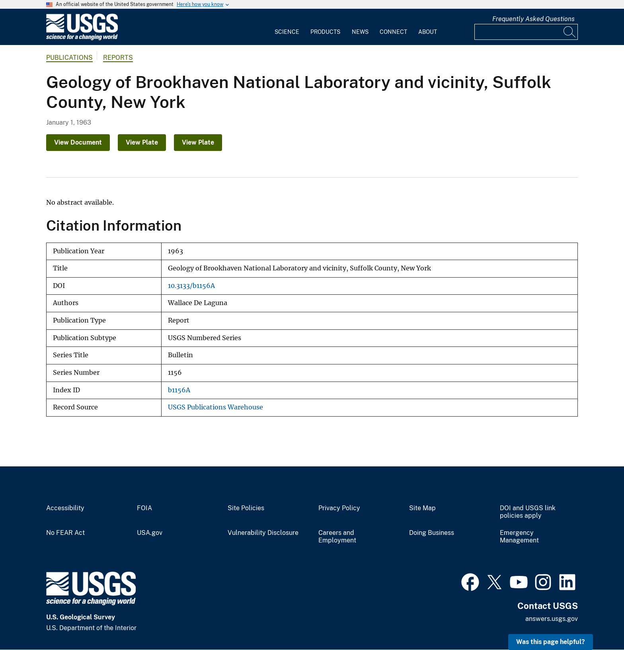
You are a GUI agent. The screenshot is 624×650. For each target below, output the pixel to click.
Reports (118, 57)
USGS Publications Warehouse (215, 407)
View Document (78, 142)
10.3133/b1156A (191, 286)
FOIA (144, 508)
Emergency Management (519, 536)
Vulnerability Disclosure (263, 532)
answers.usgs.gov (551, 619)
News (360, 32)
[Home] (82, 38)
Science (287, 32)
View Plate (142, 142)
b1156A (179, 390)
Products (325, 32)
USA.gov (149, 532)
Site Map (422, 508)
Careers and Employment (337, 536)
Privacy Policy (339, 508)
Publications (69, 57)
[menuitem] (287, 27)
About (427, 32)
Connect (393, 32)
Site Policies (246, 508)
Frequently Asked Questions (533, 19)
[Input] (526, 32)
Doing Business (431, 532)
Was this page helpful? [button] (550, 642)
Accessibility (65, 508)
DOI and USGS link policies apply (528, 512)
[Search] (570, 32)
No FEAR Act (65, 532)
